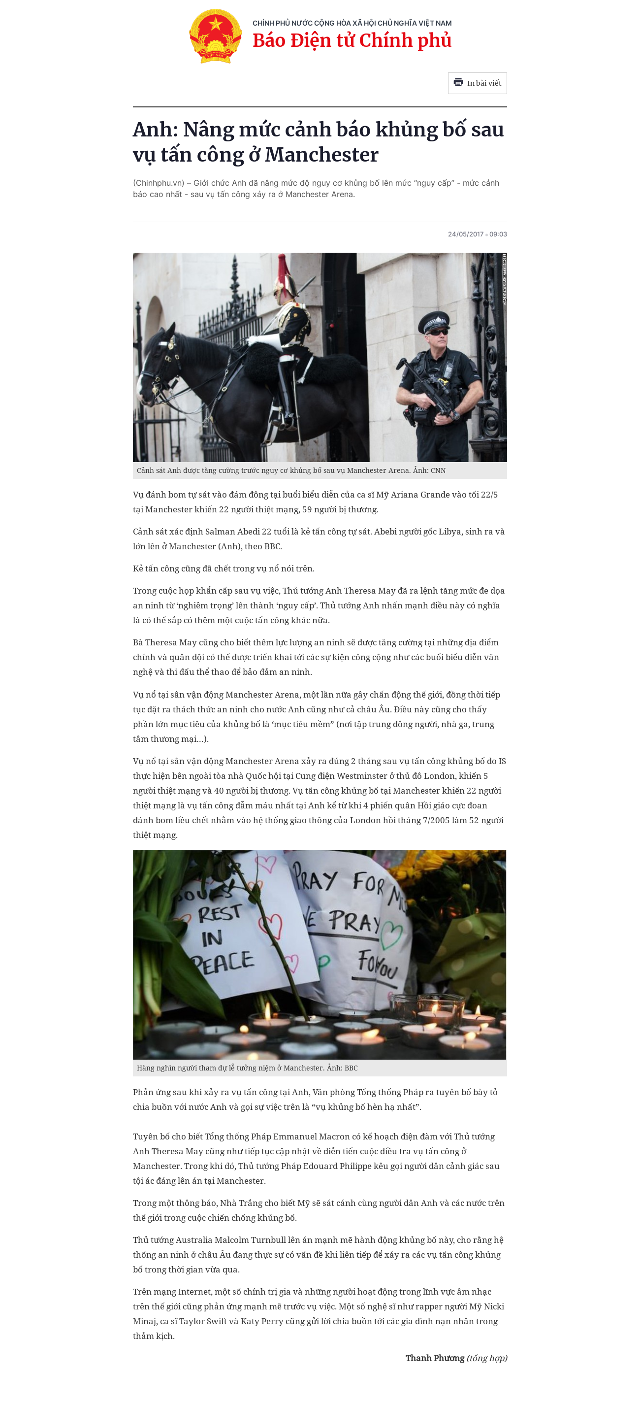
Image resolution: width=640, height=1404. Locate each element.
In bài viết (477, 83)
